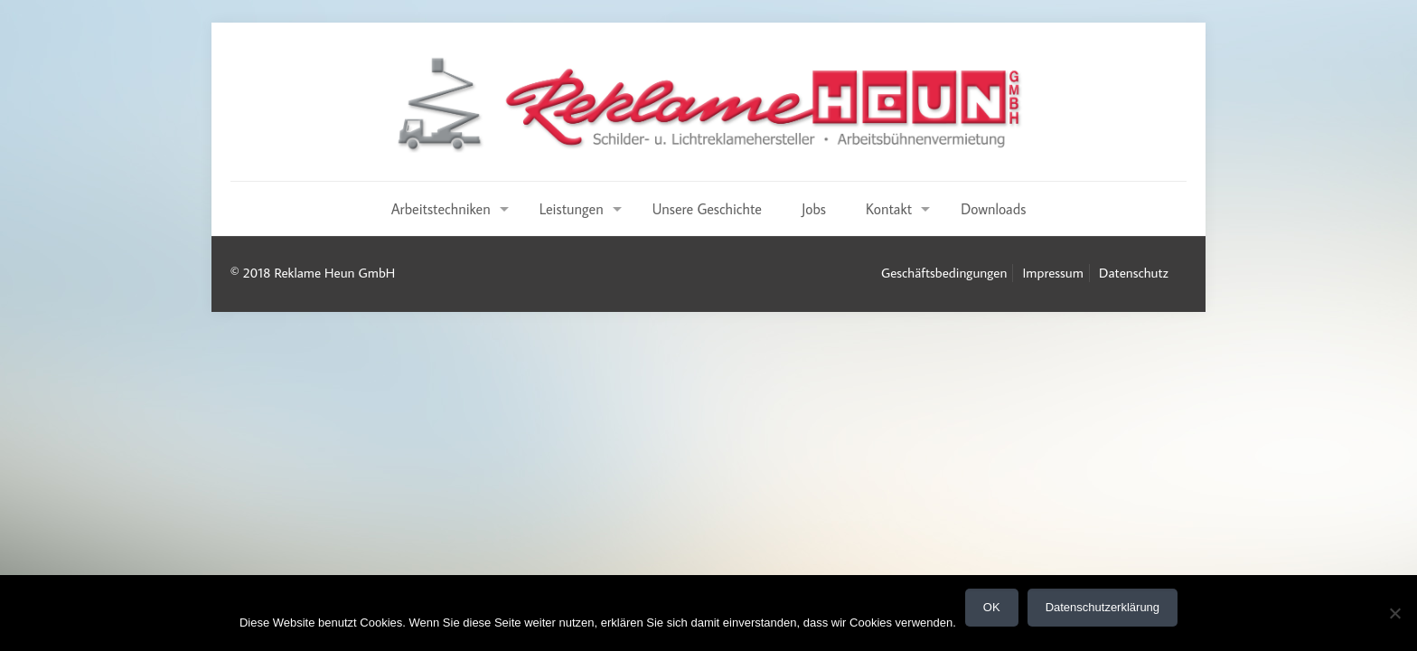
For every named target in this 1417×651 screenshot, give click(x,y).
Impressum (1053, 272)
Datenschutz (1133, 272)
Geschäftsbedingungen (944, 272)
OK (991, 607)
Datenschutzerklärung (1102, 607)
